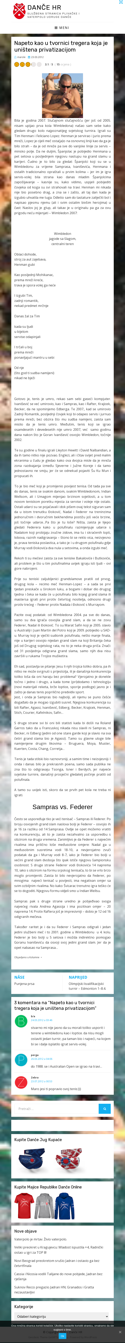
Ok (62, 1336)
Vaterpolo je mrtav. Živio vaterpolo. (40, 1240)
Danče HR (46, 7)
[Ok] (120, 1332)
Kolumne (34, 958)
